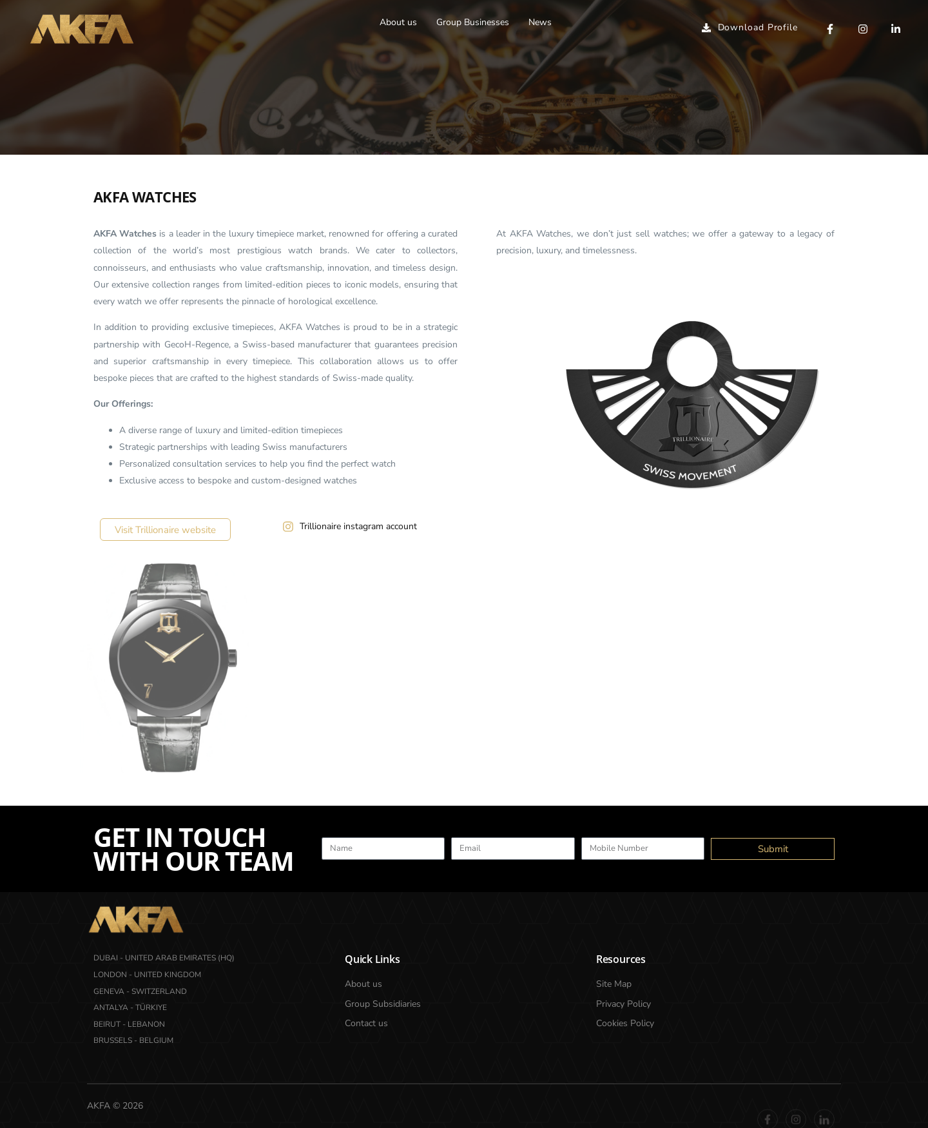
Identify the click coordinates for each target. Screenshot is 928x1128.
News (540, 22)
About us (398, 22)
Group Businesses (472, 22)
